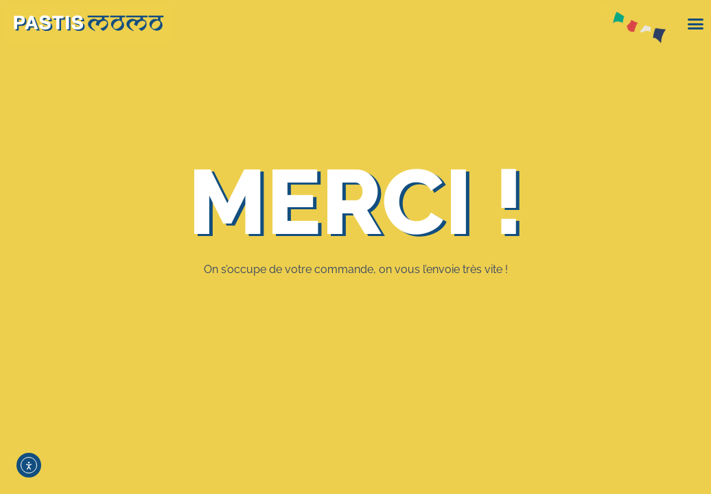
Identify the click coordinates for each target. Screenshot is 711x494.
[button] (696, 24)
